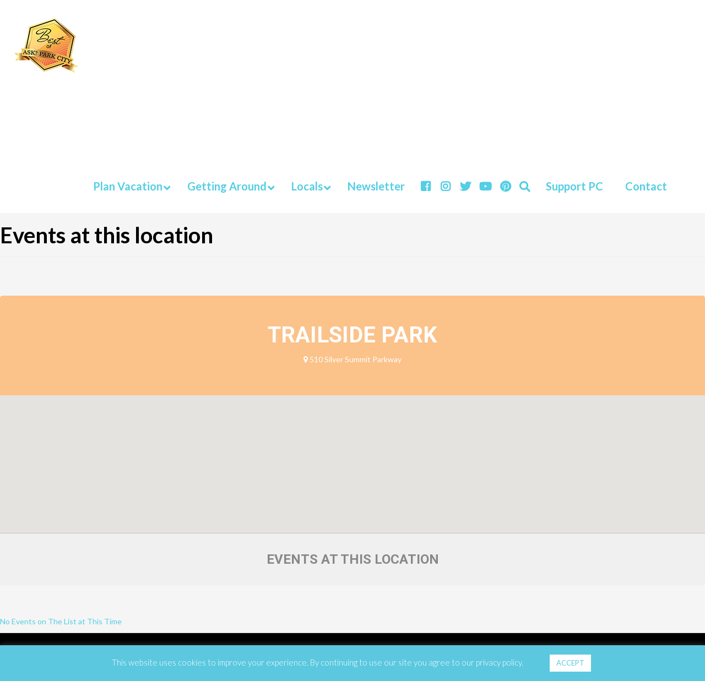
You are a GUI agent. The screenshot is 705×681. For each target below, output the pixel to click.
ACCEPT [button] (570, 662)
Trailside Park (352, 335)
